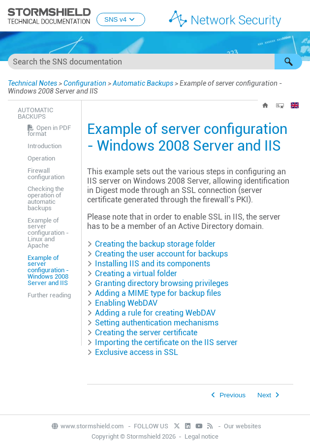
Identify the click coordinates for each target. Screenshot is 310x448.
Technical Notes (32, 83)
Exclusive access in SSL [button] (132, 352)
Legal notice (201, 436)
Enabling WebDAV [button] (122, 303)
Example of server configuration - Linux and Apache (48, 233)
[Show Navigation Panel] (298, 16)
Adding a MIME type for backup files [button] (154, 293)
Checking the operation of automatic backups (46, 198)
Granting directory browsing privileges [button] (157, 283)
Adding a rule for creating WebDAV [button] (151, 313)
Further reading (49, 295)
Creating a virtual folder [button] (132, 273)
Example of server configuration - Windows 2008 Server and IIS (48, 270)
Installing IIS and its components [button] (148, 263)
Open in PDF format (49, 131)
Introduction (45, 146)
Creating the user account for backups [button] (157, 253)
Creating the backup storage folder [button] (151, 244)
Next (264, 395)
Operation (41, 158)
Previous (232, 395)
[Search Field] (155, 61)
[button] (288, 61)
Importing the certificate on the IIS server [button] (162, 342)
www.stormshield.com (87, 426)
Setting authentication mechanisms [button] (152, 322)
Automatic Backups (143, 83)
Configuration (84, 83)
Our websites (242, 426)
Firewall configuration (46, 174)
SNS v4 (120, 19)
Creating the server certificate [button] (142, 332)
